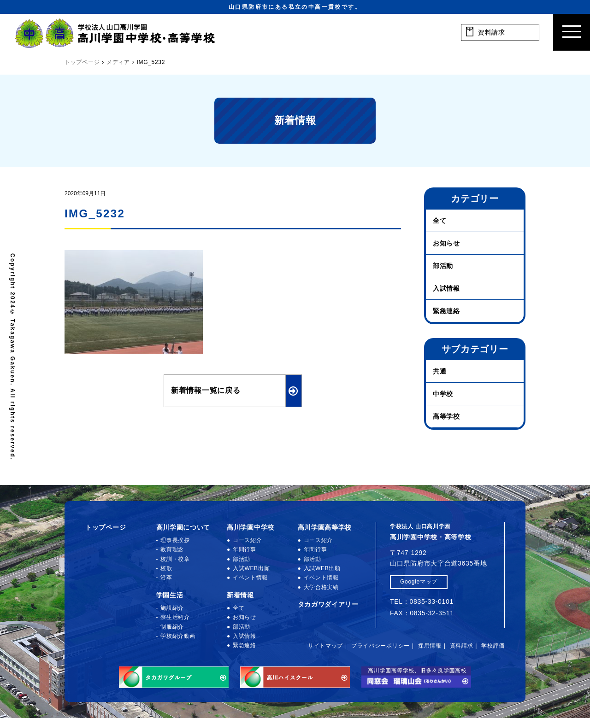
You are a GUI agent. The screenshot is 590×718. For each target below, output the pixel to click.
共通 (439, 371)
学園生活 (169, 595)
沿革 (166, 577)
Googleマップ (418, 581)
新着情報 (240, 595)
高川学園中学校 (250, 527)
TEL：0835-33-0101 (422, 601)
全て (439, 220)
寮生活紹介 (175, 617)
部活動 (443, 265)
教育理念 (172, 549)
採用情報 (430, 645)
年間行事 (244, 549)
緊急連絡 (446, 311)
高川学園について (183, 527)
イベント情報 (250, 577)
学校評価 (493, 645)
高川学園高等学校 (325, 527)
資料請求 (461, 645)
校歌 (166, 568)
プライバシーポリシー (380, 645)
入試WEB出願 (251, 568)
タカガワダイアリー (328, 604)
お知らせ (446, 243)
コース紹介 (247, 540)
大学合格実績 (321, 587)
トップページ (105, 527)
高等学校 (446, 416)
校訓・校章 (175, 559)
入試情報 (446, 288)
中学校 (443, 393)
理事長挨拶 (175, 540)
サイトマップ (325, 645)
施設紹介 (172, 608)
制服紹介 (172, 627)
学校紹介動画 (177, 636)
